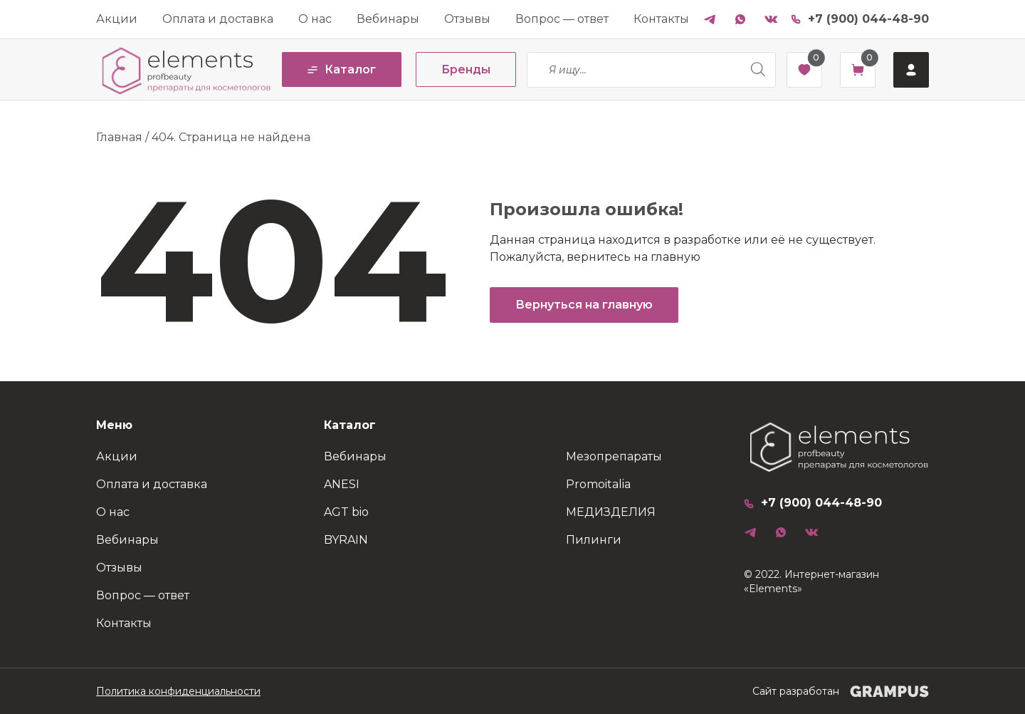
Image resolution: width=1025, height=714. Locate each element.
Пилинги (593, 540)
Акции (116, 19)
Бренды (465, 69)
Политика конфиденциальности (178, 691)
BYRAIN (346, 540)
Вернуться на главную (584, 304)
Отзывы (467, 19)
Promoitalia (598, 484)
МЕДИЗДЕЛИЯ (611, 512)
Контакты (661, 19)
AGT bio (346, 512)
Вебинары (388, 19)
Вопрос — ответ (562, 19)
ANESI (341, 484)
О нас (315, 19)
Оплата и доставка (217, 19)
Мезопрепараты (614, 456)
